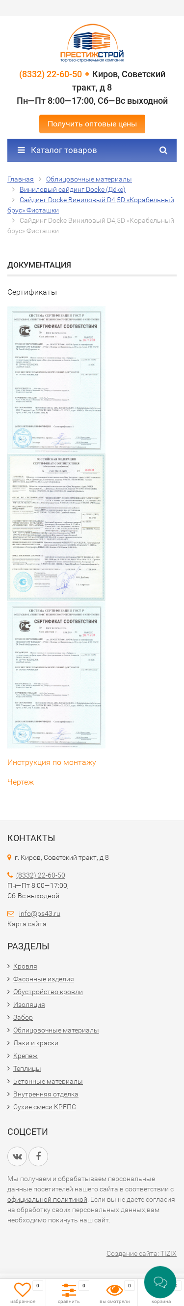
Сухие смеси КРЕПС (44, 1107)
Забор (23, 1017)
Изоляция (29, 1004)
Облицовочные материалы (56, 1030)
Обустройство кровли (48, 992)
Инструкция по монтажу (51, 762)
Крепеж (25, 1056)
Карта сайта (27, 924)
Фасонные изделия (43, 979)
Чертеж (20, 782)
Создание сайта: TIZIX (141, 1253)
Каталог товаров (57, 150)
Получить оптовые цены (92, 123)
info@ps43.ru (39, 913)
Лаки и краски (35, 1043)
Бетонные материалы (48, 1081)
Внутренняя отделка (46, 1094)
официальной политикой (47, 1199)
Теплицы (27, 1068)
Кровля (25, 966)
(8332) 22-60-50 (50, 74)
